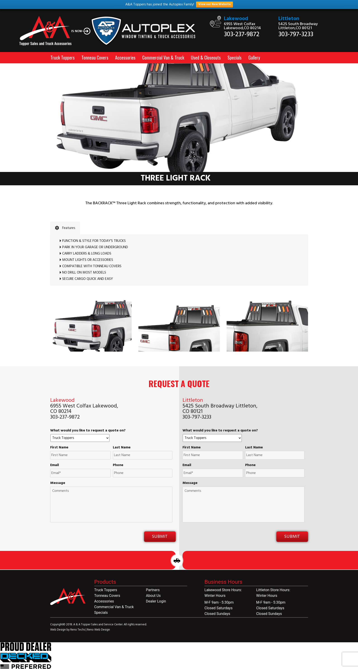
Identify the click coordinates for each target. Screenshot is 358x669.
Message (57, 483)
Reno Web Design (98, 629)
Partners (153, 590)
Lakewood (236, 19)
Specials (235, 57)
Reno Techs (78, 629)
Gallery (254, 57)
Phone (118, 465)
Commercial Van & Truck (163, 57)
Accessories (125, 57)
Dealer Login (156, 601)
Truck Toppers (62, 57)
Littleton (288, 19)
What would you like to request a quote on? (88, 430)
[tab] (65, 228)
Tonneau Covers (94, 57)
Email (54, 465)
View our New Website (214, 4)
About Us (153, 595)
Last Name (121, 447)
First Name (59, 447)
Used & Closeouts (206, 57)
